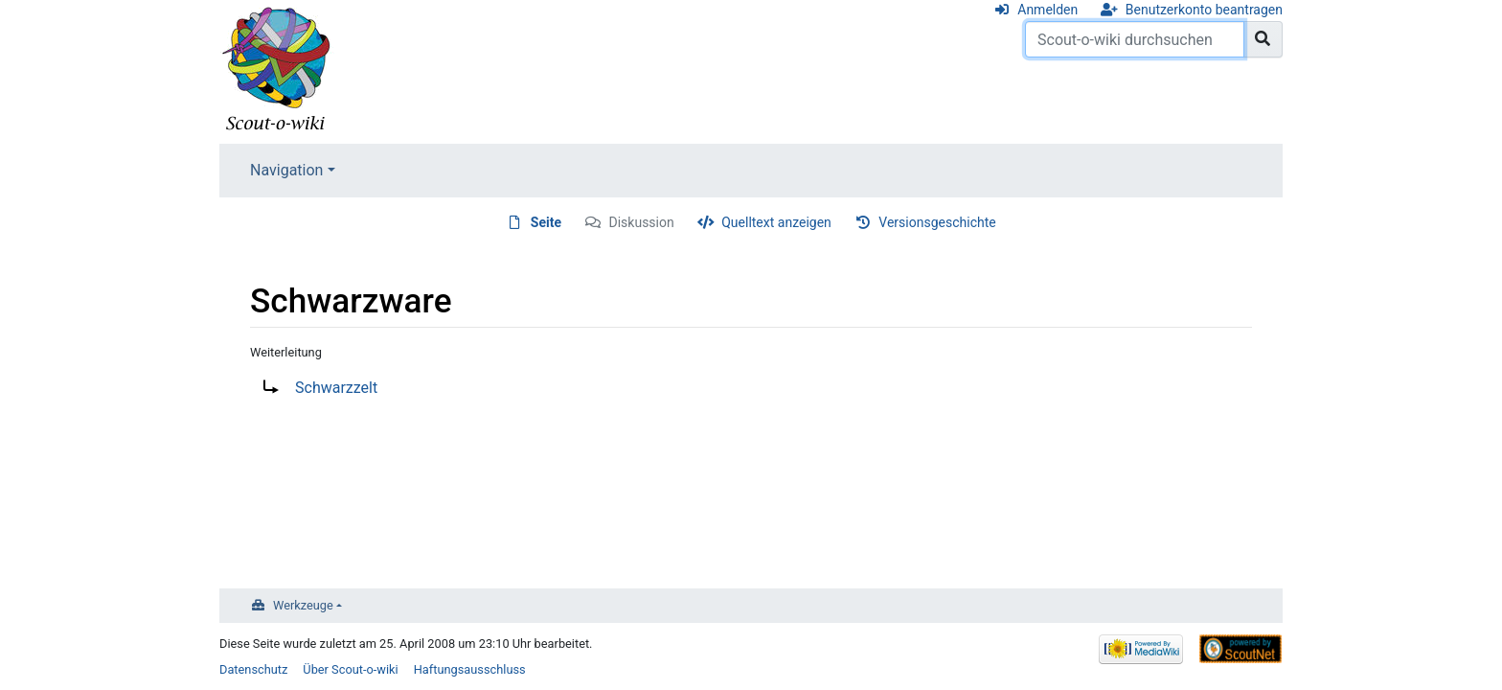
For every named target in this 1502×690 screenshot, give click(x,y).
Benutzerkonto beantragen (1204, 9)
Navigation (286, 170)
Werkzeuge (303, 605)
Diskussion (641, 222)
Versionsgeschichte (936, 222)
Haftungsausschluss (470, 669)
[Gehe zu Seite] (1263, 39)
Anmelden (1047, 9)
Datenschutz (253, 669)
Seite (546, 222)
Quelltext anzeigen (776, 222)
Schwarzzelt (336, 388)
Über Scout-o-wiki (350, 669)
